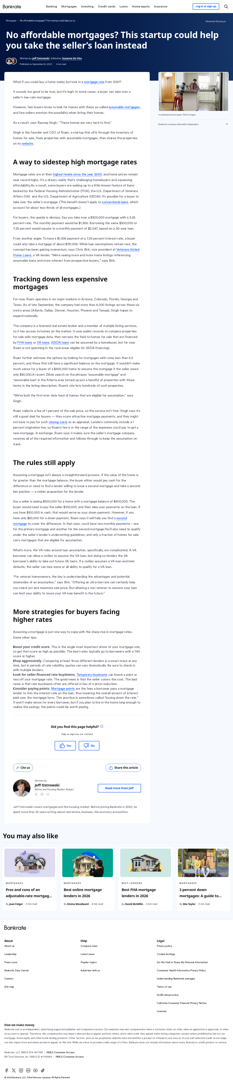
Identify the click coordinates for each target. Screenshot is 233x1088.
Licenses (162, 1011)
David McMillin (134, 904)
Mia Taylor (189, 904)
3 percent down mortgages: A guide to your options (199, 895)
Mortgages (11, 21)
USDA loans (60, 342)
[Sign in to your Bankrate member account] (206, 6)
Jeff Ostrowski (40, 58)
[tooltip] (101, 727)
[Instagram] (21, 1070)
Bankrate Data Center (16, 970)
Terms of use (164, 987)
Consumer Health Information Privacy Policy (181, 970)
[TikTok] (43, 1070)
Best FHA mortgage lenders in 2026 (139, 892)
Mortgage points (63, 688)
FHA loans (24, 342)
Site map (9, 987)
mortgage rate (94, 82)
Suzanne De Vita (72, 58)
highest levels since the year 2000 (77, 174)
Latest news (87, 954)
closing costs (58, 422)
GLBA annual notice (168, 995)
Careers (8, 978)
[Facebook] (6, 1070)
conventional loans (115, 202)
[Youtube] (35, 1070)
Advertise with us (90, 970)
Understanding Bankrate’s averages (176, 978)
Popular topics (89, 962)
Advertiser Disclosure (215, 21)
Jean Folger (16, 904)
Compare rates (89, 946)
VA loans (43, 342)
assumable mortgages (124, 107)
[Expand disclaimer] (227, 123)
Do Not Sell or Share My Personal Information (182, 962)
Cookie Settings (166, 954)
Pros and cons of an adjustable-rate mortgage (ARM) (28, 895)
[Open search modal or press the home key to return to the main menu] (226, 7)
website (27, 143)
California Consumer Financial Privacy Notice (182, 1003)
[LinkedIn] (28, 1070)
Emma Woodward (78, 904)
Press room (10, 962)
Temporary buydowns (92, 674)
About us (9, 946)
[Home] (12, 6)
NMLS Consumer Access (60, 1052)
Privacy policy (164, 946)
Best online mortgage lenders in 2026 (83, 892)
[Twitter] (14, 1070)
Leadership (10, 954)
